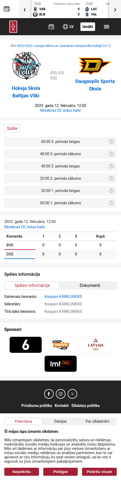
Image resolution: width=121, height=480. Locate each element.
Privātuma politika (36, 405)
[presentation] (24, 9)
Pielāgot (60, 472)
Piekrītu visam (99, 472)
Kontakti (62, 405)
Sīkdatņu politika (85, 405)
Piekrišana (23, 421)
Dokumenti (90, 285)
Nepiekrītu (22, 472)
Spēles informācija (32, 285)
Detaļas (60, 421)
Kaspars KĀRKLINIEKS (63, 296)
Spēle (12, 128)
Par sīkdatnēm (98, 421)
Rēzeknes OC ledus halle (60, 110)
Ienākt (88, 27)
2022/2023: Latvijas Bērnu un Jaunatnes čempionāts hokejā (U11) (64, 46)
